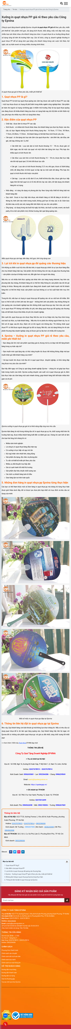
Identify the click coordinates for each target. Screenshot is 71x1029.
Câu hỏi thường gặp (8, 979)
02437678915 (17, 823)
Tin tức (14, 9)
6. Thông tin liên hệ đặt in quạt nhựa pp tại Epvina (21, 880)
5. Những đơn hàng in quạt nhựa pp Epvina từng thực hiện (24, 877)
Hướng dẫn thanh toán (9, 972)
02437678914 (29, 823)
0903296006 (40, 823)
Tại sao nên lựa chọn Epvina (11, 982)
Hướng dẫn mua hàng (9, 969)
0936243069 (49, 827)
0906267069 (30, 827)
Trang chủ (6, 9)
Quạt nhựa (22, 743)
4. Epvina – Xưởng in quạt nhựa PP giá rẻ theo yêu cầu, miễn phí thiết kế (28, 874)
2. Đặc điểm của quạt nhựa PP (15, 868)
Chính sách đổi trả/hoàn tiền (11, 956)
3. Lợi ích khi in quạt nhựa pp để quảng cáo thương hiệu (23, 871)
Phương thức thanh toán (10, 950)
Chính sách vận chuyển (9, 953)
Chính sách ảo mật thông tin (11, 963)
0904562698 (9, 830)
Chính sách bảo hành (9, 959)
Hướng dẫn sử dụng (8, 976)
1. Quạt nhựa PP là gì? (12, 865)
